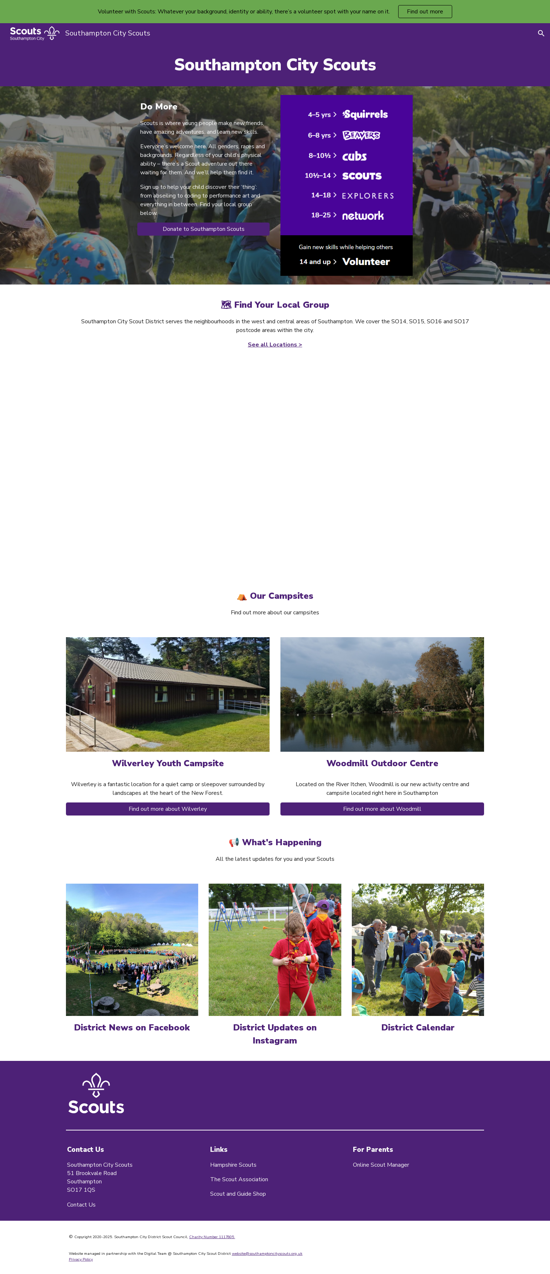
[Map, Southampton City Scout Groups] (275, 461)
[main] (275, 65)
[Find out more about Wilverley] (167, 809)
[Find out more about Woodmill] (382, 809)
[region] (275, 11)
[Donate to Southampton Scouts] (203, 229)
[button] (541, 33)
